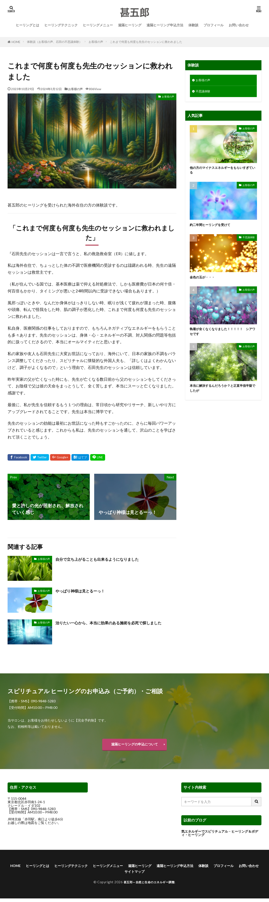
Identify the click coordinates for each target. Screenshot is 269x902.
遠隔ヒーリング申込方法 (165, 25)
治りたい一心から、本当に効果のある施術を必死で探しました (115, 626)
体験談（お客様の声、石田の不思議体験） (54, 41)
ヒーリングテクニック (61, 25)
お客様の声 (96, 41)
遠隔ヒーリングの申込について (134, 745)
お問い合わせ (239, 25)
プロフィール (214, 25)
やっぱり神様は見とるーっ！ (84, 590)
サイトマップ (164, 874)
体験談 (193, 25)
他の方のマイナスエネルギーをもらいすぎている (222, 172)
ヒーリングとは (27, 25)
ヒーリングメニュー (98, 25)
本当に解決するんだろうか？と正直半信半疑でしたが (222, 392)
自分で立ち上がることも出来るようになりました (104, 559)
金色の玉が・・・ (205, 279)
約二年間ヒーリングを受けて (214, 227)
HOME (16, 41)
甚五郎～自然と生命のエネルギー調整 (149, 885)
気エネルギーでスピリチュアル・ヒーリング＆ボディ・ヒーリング (219, 835)
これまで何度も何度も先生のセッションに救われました (146, 41)
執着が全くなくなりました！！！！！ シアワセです (223, 335)
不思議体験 (204, 93)
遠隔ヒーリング (129, 25)
